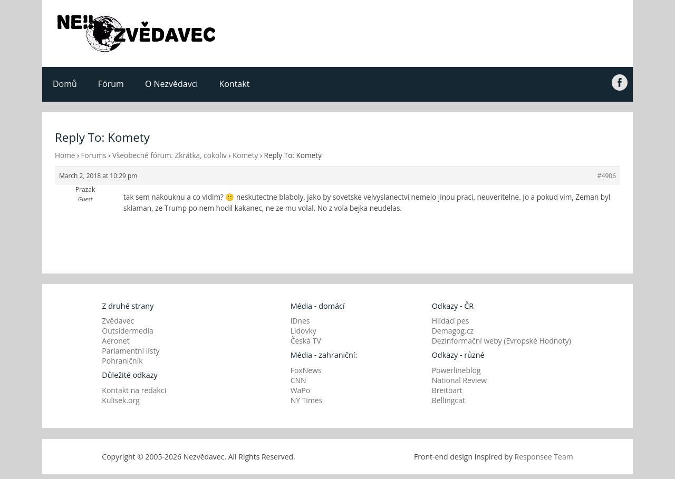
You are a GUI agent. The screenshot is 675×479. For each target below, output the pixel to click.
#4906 (606, 175)
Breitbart (447, 390)
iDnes (300, 321)
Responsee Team (544, 457)
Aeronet (115, 341)
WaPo (301, 390)
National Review (459, 380)
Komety (245, 155)
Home (65, 155)
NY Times (307, 400)
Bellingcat (448, 400)
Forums (94, 155)
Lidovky (303, 331)
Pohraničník (122, 361)
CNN (298, 380)
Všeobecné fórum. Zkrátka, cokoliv (169, 155)
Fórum (111, 84)
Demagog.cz (453, 331)
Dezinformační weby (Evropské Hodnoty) (501, 341)
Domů (65, 84)
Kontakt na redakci (134, 390)
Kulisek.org (121, 400)
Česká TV (306, 341)
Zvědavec (118, 321)
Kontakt (234, 84)
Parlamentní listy (130, 351)
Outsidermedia (127, 331)
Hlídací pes (450, 321)
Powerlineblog (456, 370)
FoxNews (306, 370)
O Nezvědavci (171, 84)
